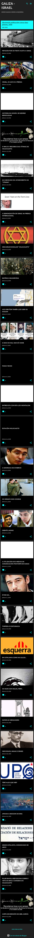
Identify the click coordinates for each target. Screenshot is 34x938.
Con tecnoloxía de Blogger (17, 935)
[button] (31, 57)
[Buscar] (27, 3)
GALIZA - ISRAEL (8, 5)
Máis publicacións (17, 929)
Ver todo (5, 27)
